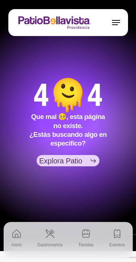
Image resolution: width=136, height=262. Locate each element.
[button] (116, 22)
